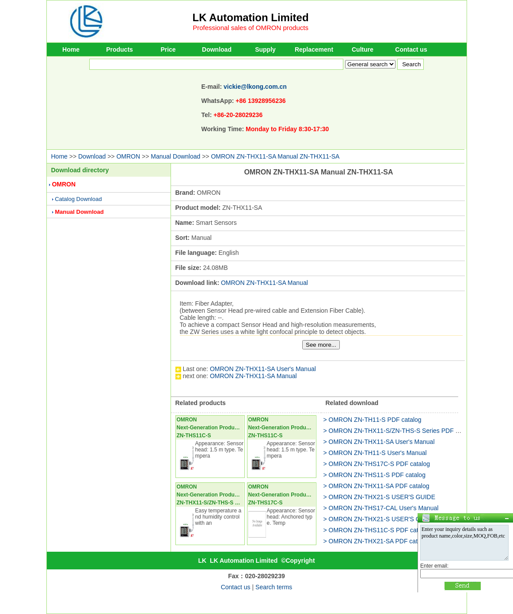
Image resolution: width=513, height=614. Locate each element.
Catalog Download (78, 199)
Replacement (314, 49)
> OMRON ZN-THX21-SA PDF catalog (376, 541)
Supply (265, 49)
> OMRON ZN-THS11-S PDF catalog (374, 474)
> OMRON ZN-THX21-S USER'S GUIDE (379, 496)
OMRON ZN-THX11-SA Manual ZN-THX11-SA (275, 156)
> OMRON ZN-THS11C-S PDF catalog (376, 530)
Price (167, 49)
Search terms (273, 587)
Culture (362, 49)
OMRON (128, 156)
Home (71, 49)
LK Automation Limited (251, 17)
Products (119, 49)
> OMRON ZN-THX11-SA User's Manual (379, 441)
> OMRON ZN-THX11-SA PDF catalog (376, 485)
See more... (321, 344)
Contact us (411, 49)
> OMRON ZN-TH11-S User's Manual (375, 452)
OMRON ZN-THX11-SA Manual (264, 282)
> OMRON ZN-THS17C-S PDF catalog (376, 463)
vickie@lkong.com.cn (255, 86)
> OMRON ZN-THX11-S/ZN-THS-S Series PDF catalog (399, 430)
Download (217, 49)
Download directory (80, 170)
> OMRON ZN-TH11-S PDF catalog (372, 419)
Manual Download (175, 156)
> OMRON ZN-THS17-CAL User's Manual (381, 508)
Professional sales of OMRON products (250, 27)
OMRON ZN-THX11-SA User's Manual (263, 368)
